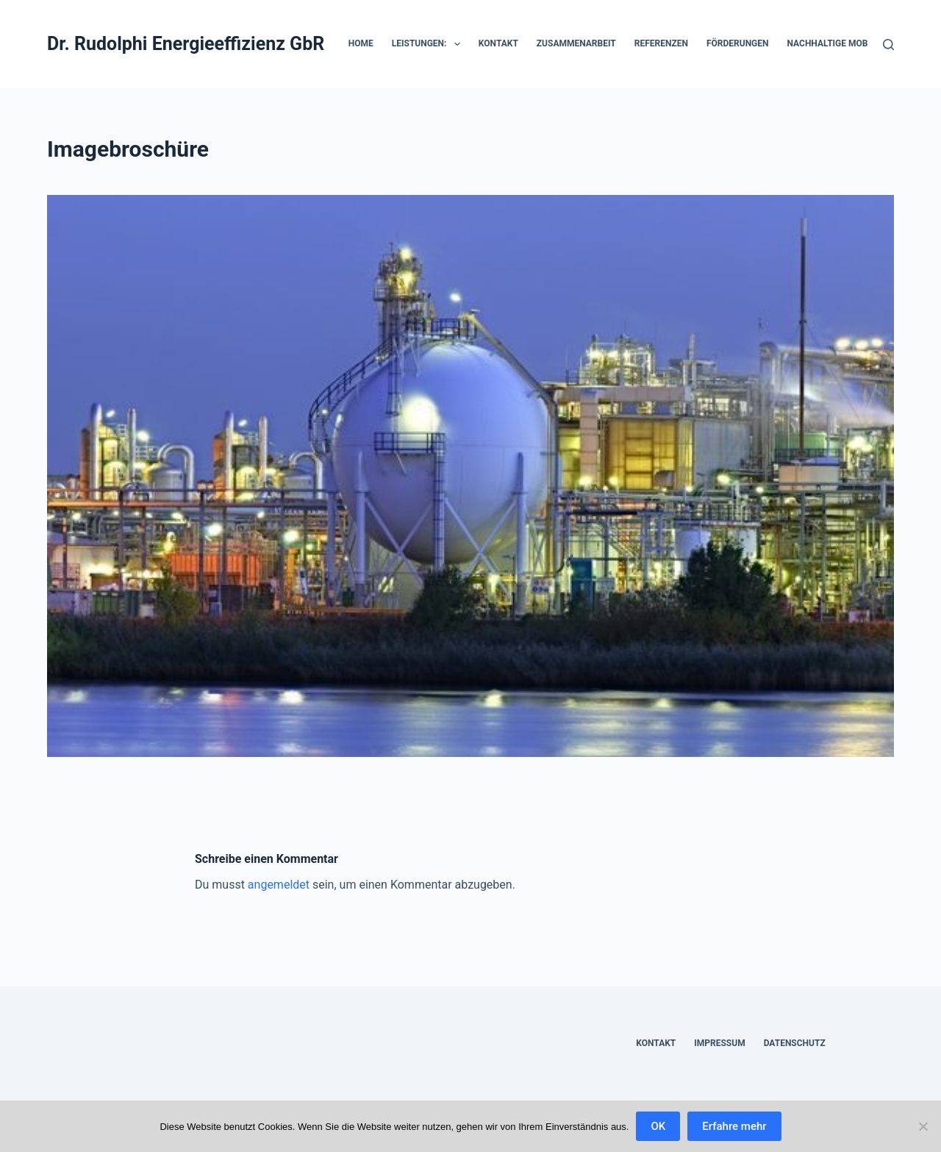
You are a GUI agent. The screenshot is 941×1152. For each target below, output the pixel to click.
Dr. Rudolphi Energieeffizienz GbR (185, 43)
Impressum (719, 1043)
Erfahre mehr (734, 1126)
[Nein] (922, 1126)
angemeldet (279, 885)
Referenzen (661, 43)
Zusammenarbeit (576, 43)
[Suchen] (888, 44)
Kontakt (498, 43)
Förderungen (737, 43)
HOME (360, 43)
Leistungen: (429, 44)
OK (658, 1126)
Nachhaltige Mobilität (840, 43)
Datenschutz (795, 1043)
